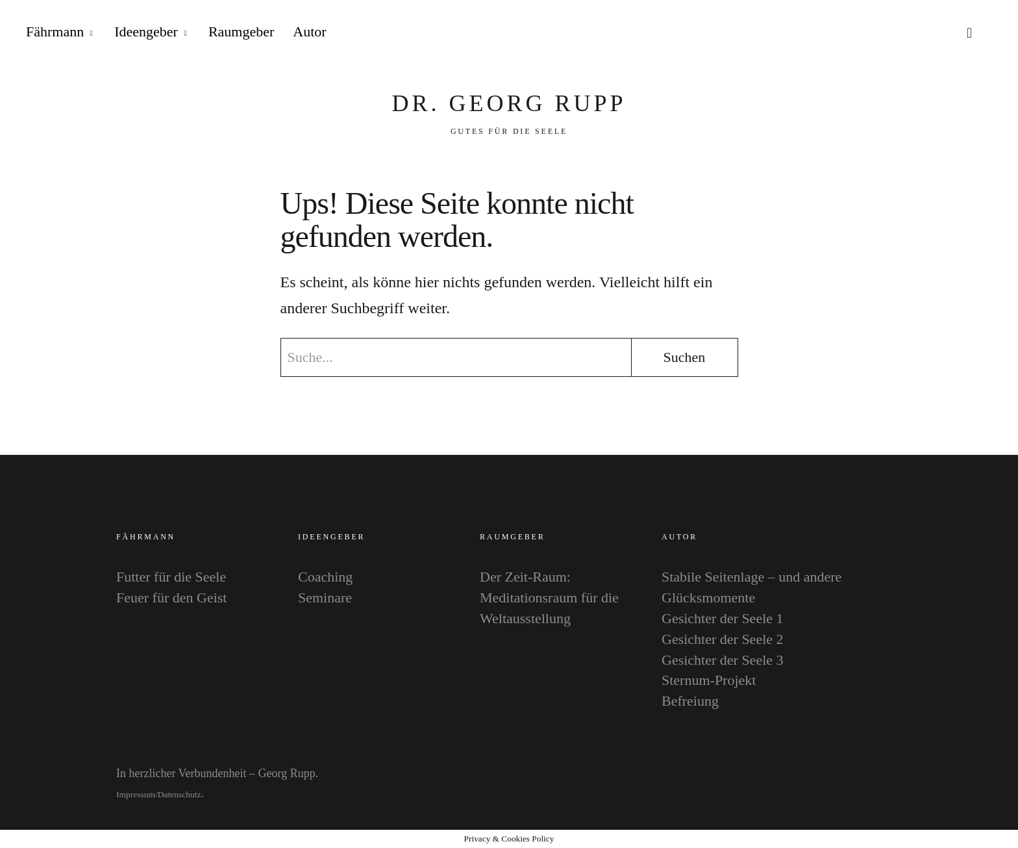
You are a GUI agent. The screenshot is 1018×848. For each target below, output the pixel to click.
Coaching (325, 577)
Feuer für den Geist (171, 597)
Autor (309, 31)
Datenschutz (179, 794)
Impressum (135, 794)
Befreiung (690, 701)
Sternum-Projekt (709, 680)
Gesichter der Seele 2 (723, 639)
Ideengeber (146, 31)
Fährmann (55, 31)
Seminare (325, 597)
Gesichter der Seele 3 (723, 660)
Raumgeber (241, 31)
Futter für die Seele (171, 577)
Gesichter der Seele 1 (723, 618)
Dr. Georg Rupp (508, 103)
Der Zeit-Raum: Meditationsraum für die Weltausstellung (549, 597)
